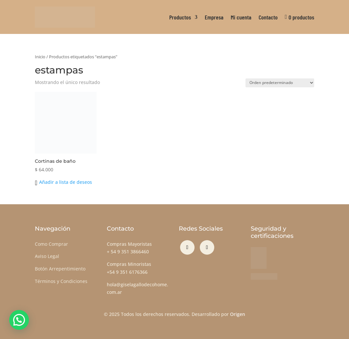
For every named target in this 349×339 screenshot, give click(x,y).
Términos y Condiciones (61, 281)
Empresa (214, 17)
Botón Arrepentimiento (60, 269)
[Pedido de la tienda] (279, 82)
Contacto (268, 17)
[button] (63, 182)
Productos (180, 17)
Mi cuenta (241, 17)
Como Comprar (51, 244)
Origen (237, 314)
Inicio (40, 57)
